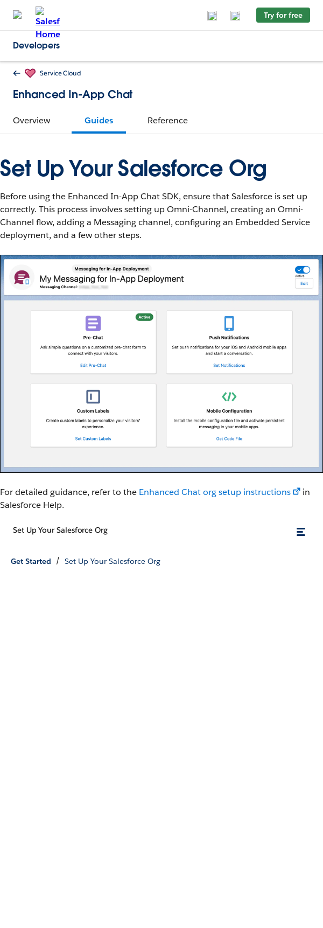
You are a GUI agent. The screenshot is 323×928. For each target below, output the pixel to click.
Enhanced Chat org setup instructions (215, 492)
